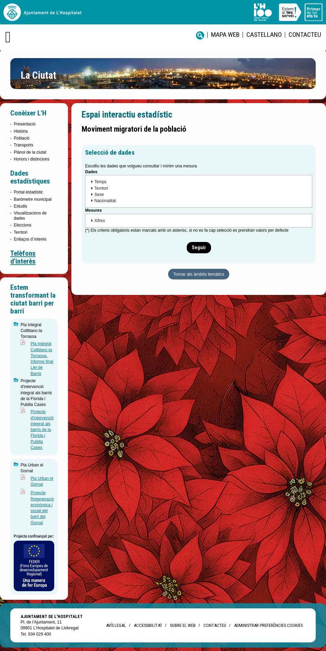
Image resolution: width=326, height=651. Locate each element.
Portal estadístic (28, 192)
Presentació (24, 124)
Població (22, 138)
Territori (20, 232)
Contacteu (305, 34)
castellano (264, 34)
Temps (100, 181)
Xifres (99, 220)
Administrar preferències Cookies (268, 625)
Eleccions (22, 225)
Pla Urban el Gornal (42, 481)
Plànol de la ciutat (30, 152)
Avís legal (116, 625)
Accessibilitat (148, 625)
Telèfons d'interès (23, 257)
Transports (23, 145)
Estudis (20, 206)
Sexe (99, 194)
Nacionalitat (105, 200)
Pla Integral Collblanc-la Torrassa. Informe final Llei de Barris (42, 358)
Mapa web (225, 34)
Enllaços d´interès (30, 239)
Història (21, 131)
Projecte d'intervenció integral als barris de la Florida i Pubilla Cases (42, 429)
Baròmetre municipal (32, 199)
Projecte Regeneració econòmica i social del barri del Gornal (42, 507)
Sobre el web (183, 625)
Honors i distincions (31, 159)
